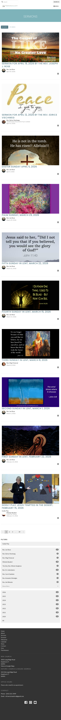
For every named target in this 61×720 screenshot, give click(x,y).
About (3, 633)
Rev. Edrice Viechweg (30, 554)
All (3, 620)
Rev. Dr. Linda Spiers (30, 570)
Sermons (3, 637)
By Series (12, 27)
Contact (3, 646)
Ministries (4, 639)
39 (19, 532)
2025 (30, 596)
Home (3, 631)
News (2, 644)
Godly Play (5, 544)
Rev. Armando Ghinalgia (30, 578)
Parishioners (5, 650)
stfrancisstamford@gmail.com (14, 696)
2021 (30, 612)
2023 (30, 604)
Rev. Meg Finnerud (30, 558)
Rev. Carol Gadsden (30, 574)
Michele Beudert (30, 562)
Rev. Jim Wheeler (30, 582)
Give (2, 648)
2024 (30, 600)
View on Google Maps (7, 666)
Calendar (3, 642)
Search (56, 2)
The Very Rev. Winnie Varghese (30, 566)
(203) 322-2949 (11, 694)
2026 (30, 592)
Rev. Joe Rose (30, 550)
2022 (30, 608)
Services (3, 635)
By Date (4, 27)
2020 (30, 616)
